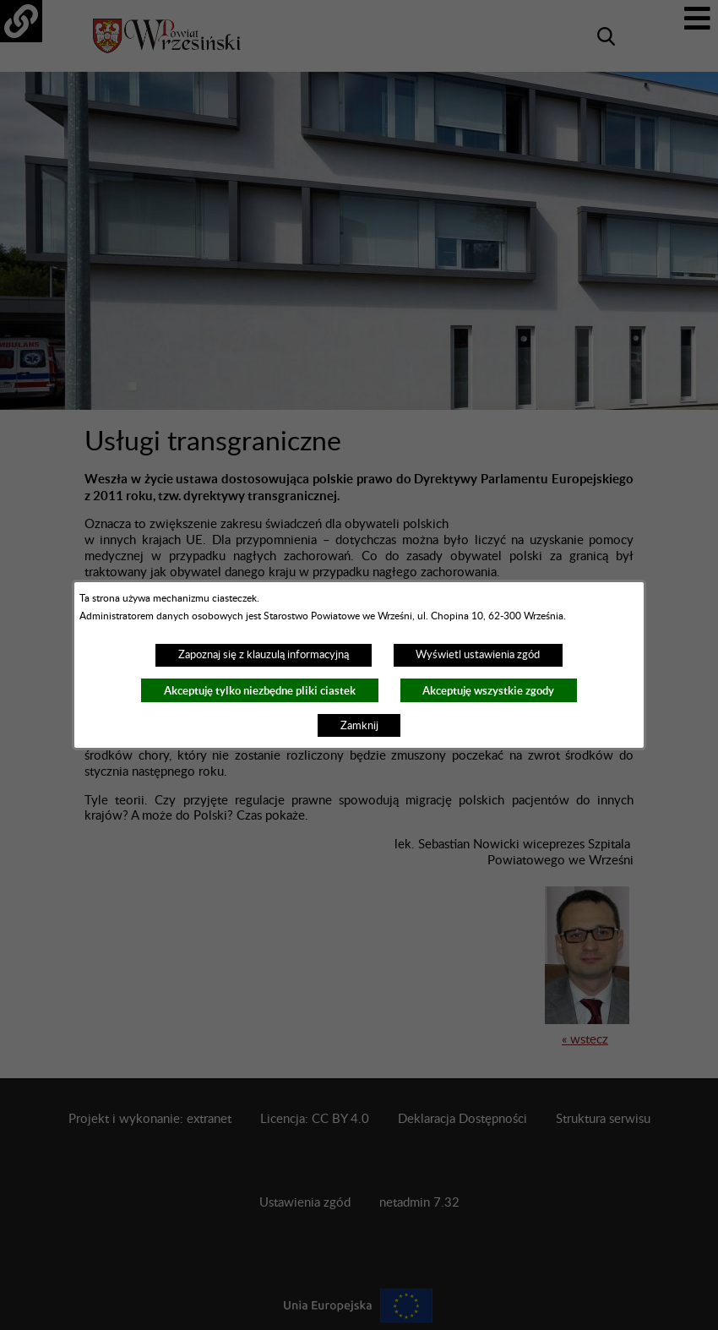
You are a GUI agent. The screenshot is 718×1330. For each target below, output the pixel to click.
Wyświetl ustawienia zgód (478, 655)
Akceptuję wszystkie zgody (488, 690)
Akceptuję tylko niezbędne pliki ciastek (260, 690)
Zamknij (359, 726)
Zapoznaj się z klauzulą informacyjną (263, 655)
